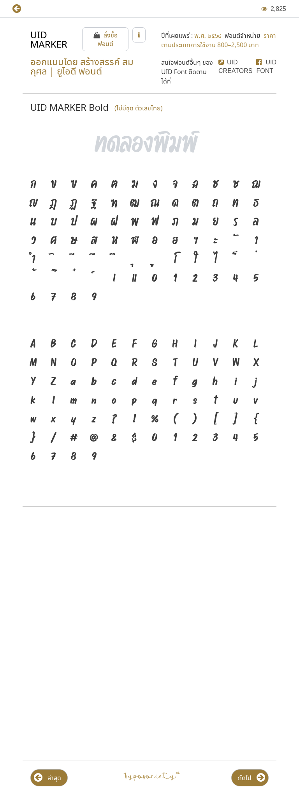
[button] (22, 9)
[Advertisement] (149, 575)
